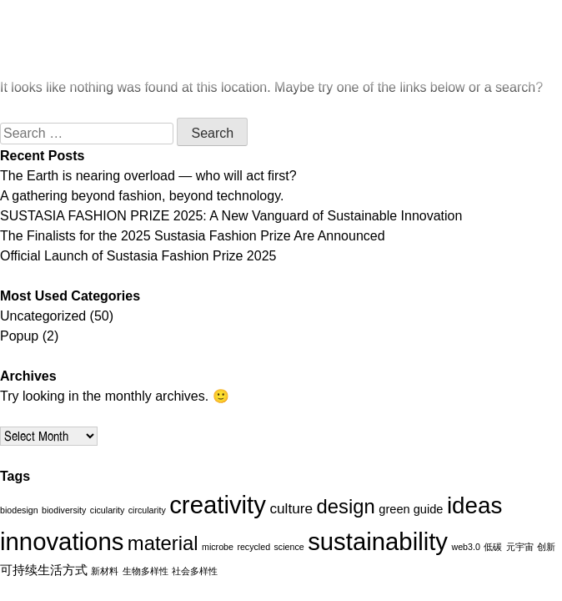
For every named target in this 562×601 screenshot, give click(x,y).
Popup (19, 336)
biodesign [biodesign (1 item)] (19, 510)
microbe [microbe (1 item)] (217, 547)
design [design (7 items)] (346, 506)
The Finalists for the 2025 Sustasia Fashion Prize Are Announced (192, 236)
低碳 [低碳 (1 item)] (493, 547)
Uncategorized (43, 316)
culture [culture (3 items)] (291, 508)
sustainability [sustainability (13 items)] (378, 541)
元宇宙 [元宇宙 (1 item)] (520, 547)
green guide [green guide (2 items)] (411, 509)
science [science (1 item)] (289, 547)
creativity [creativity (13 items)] (217, 504)
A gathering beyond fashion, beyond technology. (142, 196)
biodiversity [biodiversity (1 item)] (64, 510)
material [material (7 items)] (163, 543)
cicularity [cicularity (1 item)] (107, 510)
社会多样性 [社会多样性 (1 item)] (195, 571)
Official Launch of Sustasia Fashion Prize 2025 (138, 256)
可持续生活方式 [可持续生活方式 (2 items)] (44, 570)
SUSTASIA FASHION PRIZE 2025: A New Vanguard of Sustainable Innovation (231, 216)
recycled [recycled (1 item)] (253, 547)
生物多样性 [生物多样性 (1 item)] (145, 571)
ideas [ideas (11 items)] (474, 505)
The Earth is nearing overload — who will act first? (148, 176)
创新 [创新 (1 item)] (546, 547)
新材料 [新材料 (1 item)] (104, 571)
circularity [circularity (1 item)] (147, 510)
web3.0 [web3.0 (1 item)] (466, 547)
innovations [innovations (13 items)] (61, 541)
